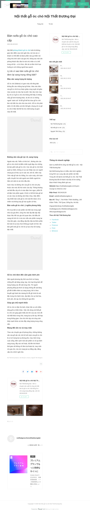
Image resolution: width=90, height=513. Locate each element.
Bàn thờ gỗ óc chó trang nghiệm (69, 106)
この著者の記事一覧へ (35, 445)
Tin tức (51, 24)
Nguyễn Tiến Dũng (58, 131)
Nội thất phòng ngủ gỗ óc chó (69, 76)
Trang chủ (40, 24)
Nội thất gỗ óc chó (58, 127)
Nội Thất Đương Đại (58, 124)
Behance (55, 231)
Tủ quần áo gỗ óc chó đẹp (68, 96)
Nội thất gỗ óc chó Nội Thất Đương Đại (45, 16)
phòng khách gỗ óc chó (21, 50)
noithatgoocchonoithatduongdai (29, 438)
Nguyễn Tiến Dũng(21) (36, 357)
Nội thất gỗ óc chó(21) (25, 357)
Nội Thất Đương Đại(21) (13, 357)
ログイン (83, 4)
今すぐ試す (70, 4)
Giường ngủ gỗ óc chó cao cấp (69, 86)
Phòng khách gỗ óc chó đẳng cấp (70, 66)
